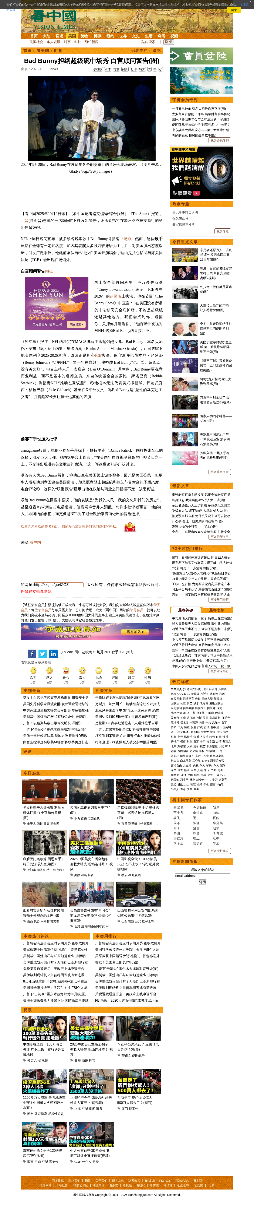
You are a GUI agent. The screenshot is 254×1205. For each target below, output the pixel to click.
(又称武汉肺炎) (192, 689)
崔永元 (184, 722)
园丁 (176, 828)
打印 (134, 69)
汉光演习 (176, 708)
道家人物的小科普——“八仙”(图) (195, 526)
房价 (196, 746)
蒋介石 (221, 775)
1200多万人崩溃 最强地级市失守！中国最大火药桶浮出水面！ (44, 1103)
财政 (189, 741)
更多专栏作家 (220, 851)
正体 (108, 69)
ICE (98, 355)
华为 (180, 727)
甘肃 (47, 823)
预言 (213, 784)
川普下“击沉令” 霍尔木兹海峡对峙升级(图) (55, 729)
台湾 (77, 926)
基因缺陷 (94, 818)
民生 (213, 770)
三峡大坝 (207, 698)
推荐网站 (45, 1185)
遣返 (180, 770)
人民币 (204, 736)
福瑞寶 (167, 1185)
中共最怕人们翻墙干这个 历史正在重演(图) (202, 618)
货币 (196, 736)
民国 (190, 775)
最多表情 (216, 610)
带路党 (126, 1055)
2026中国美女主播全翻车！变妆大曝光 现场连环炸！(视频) (91, 864)
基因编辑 (183, 751)
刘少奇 (200, 779)
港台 (85, 36)
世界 (123, 36)
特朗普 (213, 689)
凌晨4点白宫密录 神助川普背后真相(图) (200, 661)
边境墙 (191, 717)
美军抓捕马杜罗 (183, 224)
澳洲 (183, 775)
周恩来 (41, 870)
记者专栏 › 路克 (146, 51)
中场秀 (125, 239)
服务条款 (118, 1180)
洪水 (196, 703)
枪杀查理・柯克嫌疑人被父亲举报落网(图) (127, 742)
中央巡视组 (145, 823)
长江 (183, 703)
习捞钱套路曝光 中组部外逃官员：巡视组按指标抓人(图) (138, 813)
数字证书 (148, 921)
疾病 (84, 818)
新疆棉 (218, 698)
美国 (72, 36)
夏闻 (216, 818)
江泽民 (175, 722)
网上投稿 (58, 1180)
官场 (59, 36)
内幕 (201, 722)
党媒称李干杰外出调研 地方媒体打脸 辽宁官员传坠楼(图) (44, 813)
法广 (173, 732)
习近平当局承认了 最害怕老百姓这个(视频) (202, 589)
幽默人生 (183, 784)
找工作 (133, 1108)
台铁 (198, 698)
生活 (148, 36)
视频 (174, 36)
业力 (77, 818)
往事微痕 (188, 708)
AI (129, 875)
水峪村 (45, 921)
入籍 (200, 770)
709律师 (211, 751)
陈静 (196, 823)
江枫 (216, 838)
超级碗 (116, 296)
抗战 (203, 775)
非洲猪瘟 (212, 746)
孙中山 (211, 775)
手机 (206, 784)
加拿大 (205, 732)
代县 (37, 921)
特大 (142, 69)
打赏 (116, 69)
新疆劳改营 (217, 760)
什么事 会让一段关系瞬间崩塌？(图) (197, 521)
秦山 (176, 833)
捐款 (88, 1180)
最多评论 (185, 610)
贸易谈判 (215, 717)
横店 (124, 875)
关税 (183, 717)
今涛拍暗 (200, 807)
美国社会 (36, 42)
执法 (129, 652)
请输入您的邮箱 (202, 870)
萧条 (99, 1108)
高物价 (53, 1161)
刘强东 (181, 746)
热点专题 (180, 204)
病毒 (173, 693)
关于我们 (101, 1180)
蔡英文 (227, 741)
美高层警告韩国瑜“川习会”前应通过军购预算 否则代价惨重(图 (91, 915)
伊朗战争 (138, 1055)
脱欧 (213, 732)
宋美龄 (175, 779)
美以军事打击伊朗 (185, 212)
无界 (211, 1185)
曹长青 (198, 843)
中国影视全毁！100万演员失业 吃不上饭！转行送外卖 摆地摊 (138, 864)
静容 (196, 833)
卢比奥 (222, 689)
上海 (77, 1108)
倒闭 (92, 1108)
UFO (186, 712)
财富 (196, 741)
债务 (226, 732)
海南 (30, 1161)
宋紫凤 (178, 807)
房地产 (175, 741)
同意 (234, 10)
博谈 (97, 36)
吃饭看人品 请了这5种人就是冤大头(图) (200, 510)
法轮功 (175, 756)
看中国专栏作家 (187, 800)
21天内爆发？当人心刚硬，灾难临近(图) (200, 578)
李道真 (198, 813)
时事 (67, 42)
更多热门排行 (220, 599)
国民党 (211, 708)
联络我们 (74, 1180)
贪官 (224, 722)
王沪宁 (226, 717)
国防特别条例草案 (93, 926)
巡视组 (132, 823)
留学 (223, 765)
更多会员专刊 (220, 140)
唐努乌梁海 (217, 756)
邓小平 (184, 779)
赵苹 (216, 828)
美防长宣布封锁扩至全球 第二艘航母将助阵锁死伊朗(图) (216, 347)
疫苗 (189, 703)
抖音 (91, 875)
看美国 (43, 51)
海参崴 (211, 741)
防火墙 (194, 751)
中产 (203, 741)
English (150, 1180)
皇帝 (215, 779)
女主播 (187, 765)
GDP (77, 1161)
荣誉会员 (44, 610)
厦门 (125, 1108)
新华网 (54, 823)
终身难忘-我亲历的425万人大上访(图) (198, 500)
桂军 (197, 775)
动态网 (198, 1185)
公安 (138, 921)
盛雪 (196, 828)
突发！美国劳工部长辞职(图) (116, 962)
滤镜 (84, 875)
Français (165, 1180)
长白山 (175, 760)
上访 (219, 751)
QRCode (66, 652)
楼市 (183, 741)
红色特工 (59, 870)
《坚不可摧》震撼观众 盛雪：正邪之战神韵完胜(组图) (216, 365)
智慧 (193, 784)
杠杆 (173, 736)
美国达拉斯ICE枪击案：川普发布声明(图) (126, 717)
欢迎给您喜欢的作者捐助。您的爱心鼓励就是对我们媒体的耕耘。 (70, 526)
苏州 (30, 1114)
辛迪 (216, 843)
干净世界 (62, 1185)
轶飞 (176, 818)
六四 (222, 693)
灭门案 (31, 870)
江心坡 (196, 760)
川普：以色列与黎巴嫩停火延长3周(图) (52, 723)
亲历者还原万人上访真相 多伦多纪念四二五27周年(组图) (216, 254)
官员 (124, 823)
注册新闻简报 (185, 862)
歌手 (115, 652)
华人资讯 (53, 42)
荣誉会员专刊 (185, 100)
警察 (131, 921)
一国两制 (225, 727)
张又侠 (214, 693)
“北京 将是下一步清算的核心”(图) (195, 568)
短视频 (136, 875)
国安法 (175, 703)
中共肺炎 (176, 689)
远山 (196, 818)
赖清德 (219, 712)
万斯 (199, 717)
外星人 (175, 789)
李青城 (218, 833)
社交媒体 (183, 732)
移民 (209, 765)
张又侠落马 (180, 218)
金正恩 (200, 712)
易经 (174, 784)
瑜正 (196, 838)
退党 (219, 708)
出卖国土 (176, 698)
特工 (50, 870)
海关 (173, 770)
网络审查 (185, 756)
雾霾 (173, 751)
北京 (173, 746)
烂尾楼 (94, 1161)
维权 (201, 751)
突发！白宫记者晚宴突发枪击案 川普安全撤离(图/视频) (216, 273)
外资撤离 (40, 1114)
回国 (193, 770)
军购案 (110, 926)
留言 (125, 69)
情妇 (173, 727)
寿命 (183, 789)
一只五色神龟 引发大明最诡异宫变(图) (199, 108)
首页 (34, 36)
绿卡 (206, 770)
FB (191, 732)
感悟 (199, 784)
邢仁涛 (178, 838)
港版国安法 (216, 703)
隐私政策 (134, 1180)
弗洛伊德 (176, 712)
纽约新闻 (91, 42)
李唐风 (218, 823)
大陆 (46, 36)
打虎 (200, 727)
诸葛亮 (223, 779)
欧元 (212, 736)
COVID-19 (183, 693)
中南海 (194, 722)
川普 (25, 220)
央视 (196, 765)
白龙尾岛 (185, 760)
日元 (218, 736)
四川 (40, 823)
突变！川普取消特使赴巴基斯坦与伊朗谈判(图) (216, 328)
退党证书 (183, 1185)
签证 (187, 770)
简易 (216, 807)
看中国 (55, 19)
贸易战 (195, 693)
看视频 (127, 1185)
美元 (180, 736)
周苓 (176, 823)
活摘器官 (188, 698)
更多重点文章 (220, 472)
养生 (196, 789)
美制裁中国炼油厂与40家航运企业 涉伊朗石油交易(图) (215, 439)
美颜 (77, 875)
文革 (189, 789)
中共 (192, 712)
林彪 (192, 779)
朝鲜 (197, 732)
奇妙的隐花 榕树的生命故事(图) (194, 135)
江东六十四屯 (200, 756)
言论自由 (176, 765)
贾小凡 (178, 813)
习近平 (204, 693)
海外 (221, 770)
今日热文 (31, 773)
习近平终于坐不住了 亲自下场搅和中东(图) (202, 629)
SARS (205, 760)
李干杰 (31, 823)
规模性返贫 (56, 1114)
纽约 (110, 36)
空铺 (37, 1161)
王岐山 (210, 712)
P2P (228, 746)
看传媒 (154, 1185)
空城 (85, 1108)
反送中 (216, 722)
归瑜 (216, 813)
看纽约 (140, 1185)
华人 (202, 765)
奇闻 (161, 36)
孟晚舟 (175, 717)
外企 (85, 1161)
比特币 (188, 736)
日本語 (197, 1180)
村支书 (54, 921)
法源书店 (99, 1185)
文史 (136, 36)
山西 (30, 921)
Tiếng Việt (182, 1180)
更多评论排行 (220, 671)
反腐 (193, 727)
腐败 (187, 727)
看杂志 (113, 1185)
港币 (225, 736)
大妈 (189, 746)
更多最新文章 (220, 536)
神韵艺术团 (80, 1185)
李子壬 (178, 843)
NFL (49, 271)
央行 (219, 732)
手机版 (97, 69)
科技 (77, 42)
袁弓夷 (204, 703)
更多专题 (223, 231)
